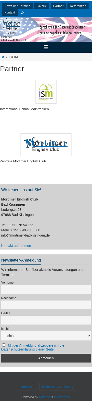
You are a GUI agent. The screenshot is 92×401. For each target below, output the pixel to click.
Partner (58, 6)
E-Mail (5, 313)
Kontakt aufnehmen (16, 246)
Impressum (26, 386)
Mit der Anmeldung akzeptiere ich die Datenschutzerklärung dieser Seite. (32, 347)
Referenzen (78, 6)
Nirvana (44, 397)
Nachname (8, 298)
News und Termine (17, 6)
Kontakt (9, 12)
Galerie (42, 6)
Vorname (7, 282)
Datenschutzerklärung (57, 386)
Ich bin (5, 328)
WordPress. (62, 397)
